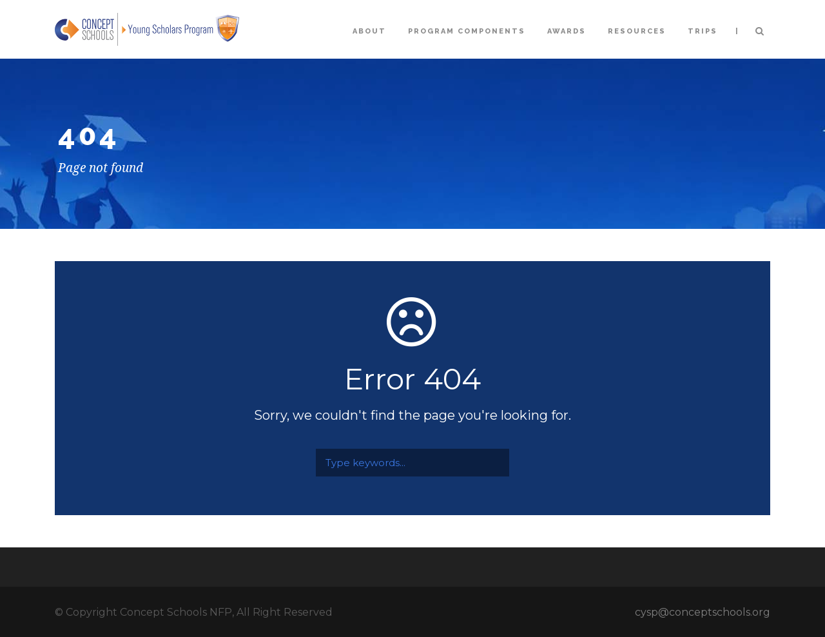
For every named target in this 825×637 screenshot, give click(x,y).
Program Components (466, 31)
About (369, 31)
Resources (637, 31)
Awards (566, 31)
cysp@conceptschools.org (702, 612)
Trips (702, 31)
